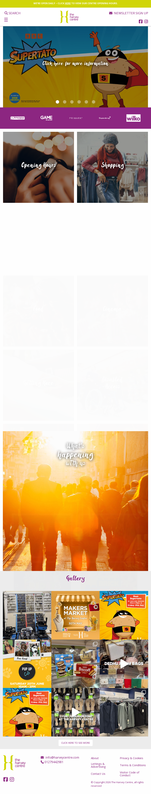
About (95, 758)
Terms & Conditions (133, 765)
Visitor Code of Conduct (129, 773)
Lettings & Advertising (98, 765)
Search (13, 13)
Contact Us (98, 774)
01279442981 (52, 762)
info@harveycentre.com (60, 757)
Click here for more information (76, 63)
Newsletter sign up (128, 13)
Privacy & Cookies (131, 758)
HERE (68, 3)
